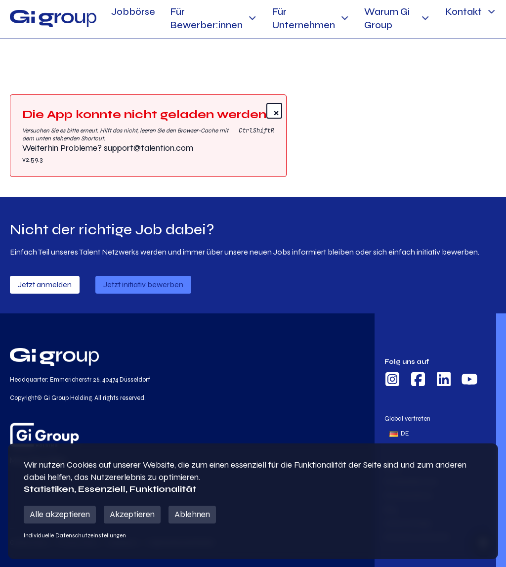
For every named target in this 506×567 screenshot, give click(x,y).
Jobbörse (133, 11)
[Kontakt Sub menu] (491, 11)
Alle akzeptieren (60, 514)
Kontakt (463, 11)
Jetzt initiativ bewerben (143, 284)
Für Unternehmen (303, 18)
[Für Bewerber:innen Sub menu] (252, 18)
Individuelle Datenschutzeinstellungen (75, 535)
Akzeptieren (132, 514)
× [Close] (276, 112)
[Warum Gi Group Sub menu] (425, 18)
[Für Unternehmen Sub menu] (344, 18)
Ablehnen (192, 514)
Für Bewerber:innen (206, 18)
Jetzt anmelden (45, 284)
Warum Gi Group (387, 18)
